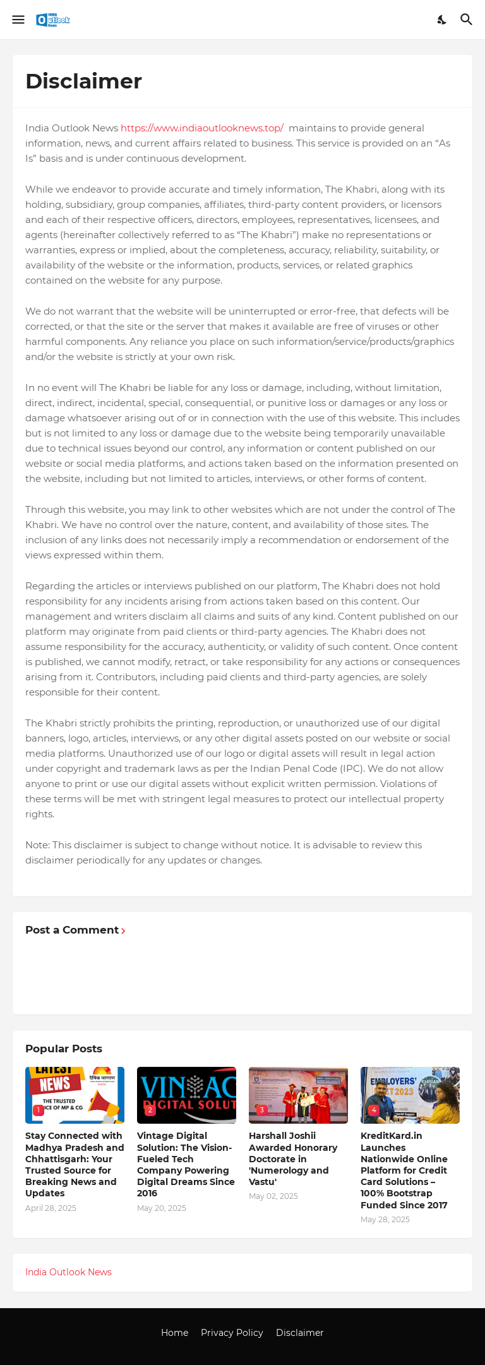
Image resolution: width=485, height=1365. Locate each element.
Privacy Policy (232, 1332)
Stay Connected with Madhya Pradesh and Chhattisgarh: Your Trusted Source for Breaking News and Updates (74, 1164)
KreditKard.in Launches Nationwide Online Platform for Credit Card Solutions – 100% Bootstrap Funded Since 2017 (404, 1170)
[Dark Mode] (442, 19)
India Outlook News (68, 1272)
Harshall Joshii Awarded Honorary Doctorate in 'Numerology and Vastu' (293, 1159)
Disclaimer (300, 1332)
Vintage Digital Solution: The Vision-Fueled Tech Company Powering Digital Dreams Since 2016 (186, 1164)
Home (174, 1332)
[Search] (468, 19)
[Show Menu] (17, 19)
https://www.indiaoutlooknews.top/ (203, 128)
